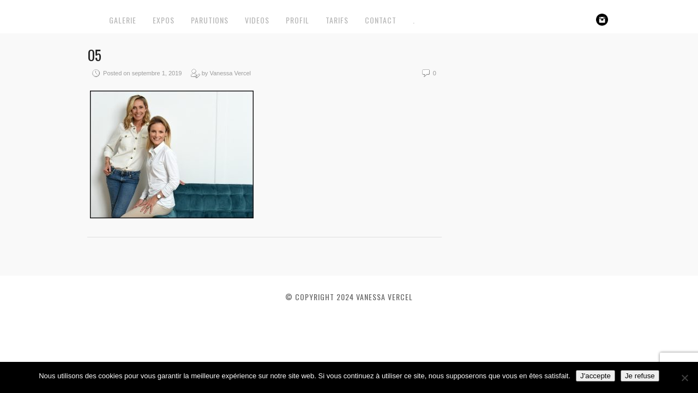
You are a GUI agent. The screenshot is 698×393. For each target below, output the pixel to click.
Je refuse (640, 376)
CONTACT (380, 20)
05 (94, 55)
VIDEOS (257, 20)
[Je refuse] (684, 377)
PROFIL (297, 20)
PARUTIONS (209, 20)
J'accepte (595, 376)
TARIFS (337, 20)
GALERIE (122, 20)
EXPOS (163, 20)
